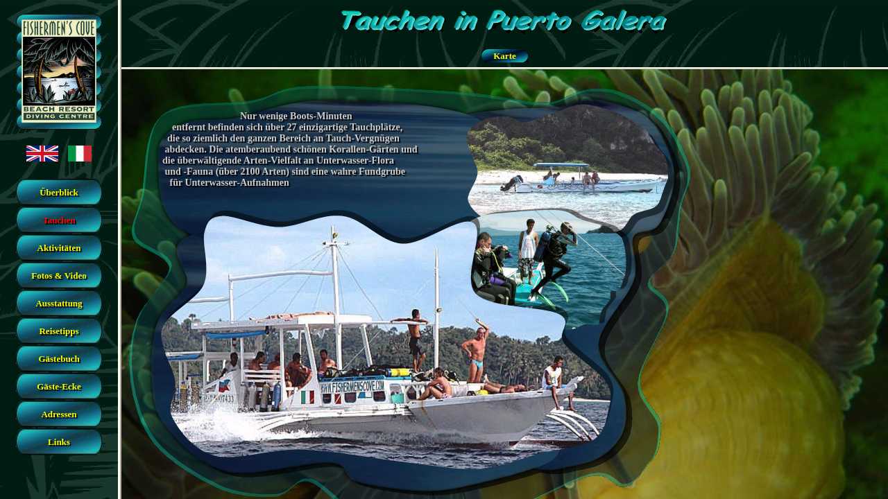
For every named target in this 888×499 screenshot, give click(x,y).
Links (59, 442)
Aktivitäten (59, 248)
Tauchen (58, 220)
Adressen (58, 414)
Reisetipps (58, 331)
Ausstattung (58, 303)
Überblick (59, 192)
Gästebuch (58, 358)
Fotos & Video (58, 275)
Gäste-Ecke (59, 386)
